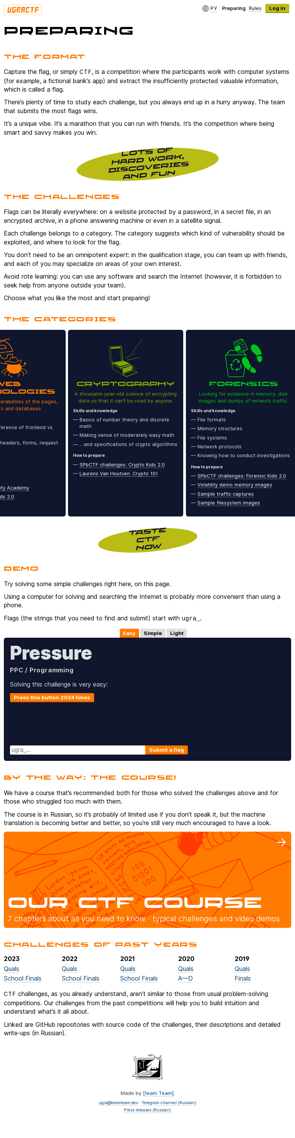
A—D (185, 977)
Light (177, 632)
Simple (153, 632)
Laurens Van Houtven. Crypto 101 (121, 473)
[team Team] (158, 1092)
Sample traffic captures (228, 494)
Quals (11, 968)
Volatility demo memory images (237, 485)
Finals (243, 977)
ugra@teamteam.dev (118, 1102)
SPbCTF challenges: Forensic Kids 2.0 (244, 476)
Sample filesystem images (231, 503)
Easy (129, 632)
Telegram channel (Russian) (169, 1102)
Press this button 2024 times (52, 696)
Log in (277, 8)
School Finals (22, 977)
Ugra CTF (23, 10)
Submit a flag (166, 749)
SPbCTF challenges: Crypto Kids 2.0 (124, 465)
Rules (255, 8)
